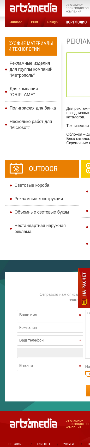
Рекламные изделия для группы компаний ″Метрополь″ (31, 69)
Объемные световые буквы (41, 212)
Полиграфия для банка (33, 108)
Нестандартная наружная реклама (40, 228)
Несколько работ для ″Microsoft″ (31, 124)
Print (34, 22)
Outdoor (16, 22)
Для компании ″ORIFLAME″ (24, 91)
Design (52, 22)
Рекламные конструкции (38, 198)
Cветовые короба (31, 185)
